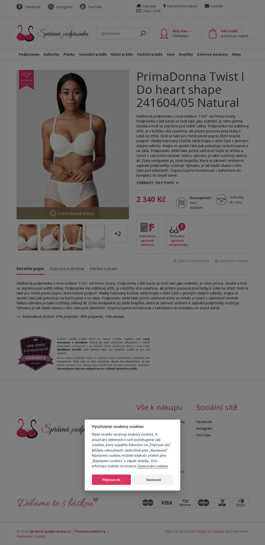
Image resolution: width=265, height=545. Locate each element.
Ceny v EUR (148, 11)
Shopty (201, 531)
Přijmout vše (111, 480)
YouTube (91, 6)
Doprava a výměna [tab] (66, 268)
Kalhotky (52, 54)
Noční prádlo (122, 54)
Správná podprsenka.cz (50, 531)
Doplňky (186, 54)
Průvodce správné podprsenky (178, 240)
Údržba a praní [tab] (103, 268)
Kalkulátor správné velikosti (147, 240)
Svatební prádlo (93, 54)
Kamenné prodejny (180, 6)
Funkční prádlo (150, 54)
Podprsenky (29, 54)
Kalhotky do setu (237, 199)
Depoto (218, 531)
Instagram (60, 6)
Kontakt (214, 6)
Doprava (146, 6)
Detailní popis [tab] (30, 268)
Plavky (69, 54)
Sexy (171, 54)
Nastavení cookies (31, 536)
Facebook (29, 6)
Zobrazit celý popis (155, 182)
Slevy (236, 54)
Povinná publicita (90, 531)
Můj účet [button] (182, 33)
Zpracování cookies (152, 466)
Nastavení (153, 480)
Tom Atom (239, 531)
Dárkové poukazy (212, 54)
